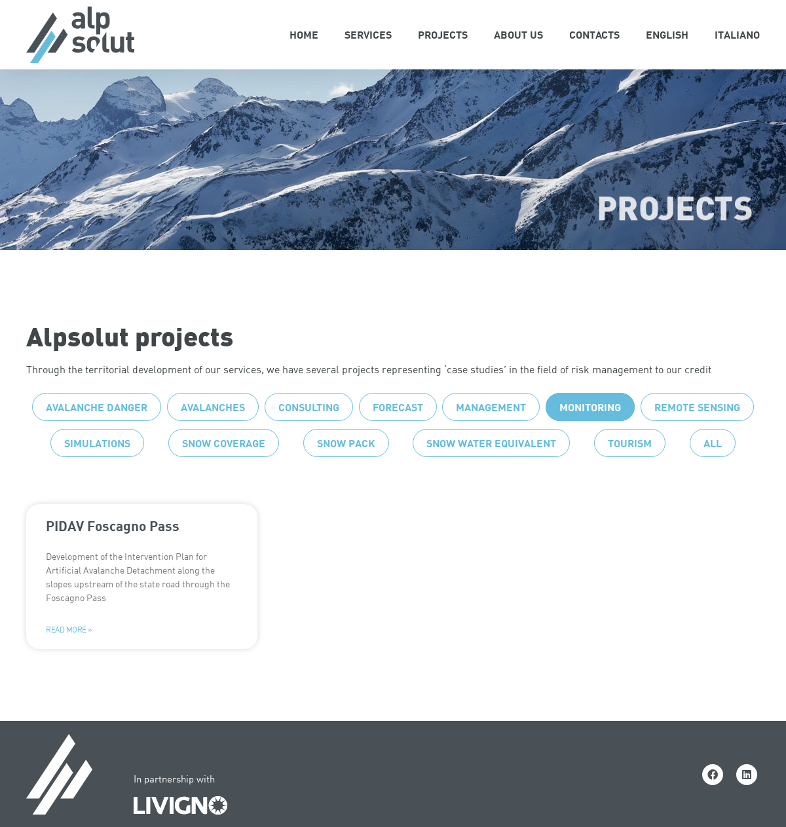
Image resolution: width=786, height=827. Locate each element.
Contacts (594, 34)
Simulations (97, 469)
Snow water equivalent (491, 469)
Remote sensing (697, 433)
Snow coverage (223, 469)
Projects (443, 34)
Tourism (630, 469)
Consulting (308, 433)
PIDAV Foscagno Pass (112, 552)
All (712, 469)
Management (491, 433)
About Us (518, 34)
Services (368, 34)
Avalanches (213, 433)
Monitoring (590, 433)
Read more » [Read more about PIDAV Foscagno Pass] (69, 656)
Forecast (398, 433)
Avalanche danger (96, 433)
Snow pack (346, 469)
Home (304, 34)
